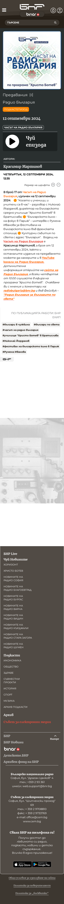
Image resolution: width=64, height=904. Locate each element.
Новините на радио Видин (13, 617)
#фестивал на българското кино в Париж (31, 346)
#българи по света (46, 324)
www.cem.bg (32, 821)
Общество (11, 666)
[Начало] (32, 7)
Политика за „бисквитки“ (32, 893)
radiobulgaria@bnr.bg (19, 290)
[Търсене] (55, 22)
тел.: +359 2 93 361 (32, 782)
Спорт (8, 694)
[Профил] (60, 10)
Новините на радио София (13, 578)
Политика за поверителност (32, 885)
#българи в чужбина (16, 324)
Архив (8, 715)
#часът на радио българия (20, 330)
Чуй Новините (16, 559)
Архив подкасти (15, 707)
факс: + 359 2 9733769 (32, 813)
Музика (9, 700)
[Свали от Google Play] (41, 864)
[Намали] (58, 185)
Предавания (15, 95)
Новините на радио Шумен (14, 645)
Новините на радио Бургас (13, 598)
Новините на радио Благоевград (18, 588)
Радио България (19, 102)
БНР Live (10, 554)
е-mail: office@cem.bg (32, 817)
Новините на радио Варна (13, 607)
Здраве (8, 672)
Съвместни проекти (12, 680)
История (10, 688)
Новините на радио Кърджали (16, 626)
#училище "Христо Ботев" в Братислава (30, 335)
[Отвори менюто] (4, 10)
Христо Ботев (13, 570)
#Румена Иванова (14, 351)
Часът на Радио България (23, 127)
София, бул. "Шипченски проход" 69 (32, 803)
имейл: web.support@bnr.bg (32, 786)
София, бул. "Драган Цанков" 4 (32, 778)
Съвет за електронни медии (27, 722)
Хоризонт (11, 564)
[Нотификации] (53, 10)
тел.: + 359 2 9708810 (32, 809)
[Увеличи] (53, 185)
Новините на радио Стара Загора (18, 636)
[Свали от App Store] (22, 864)
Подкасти (12, 655)
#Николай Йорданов (16, 340)
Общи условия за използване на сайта (32, 877)
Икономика (12, 660)
